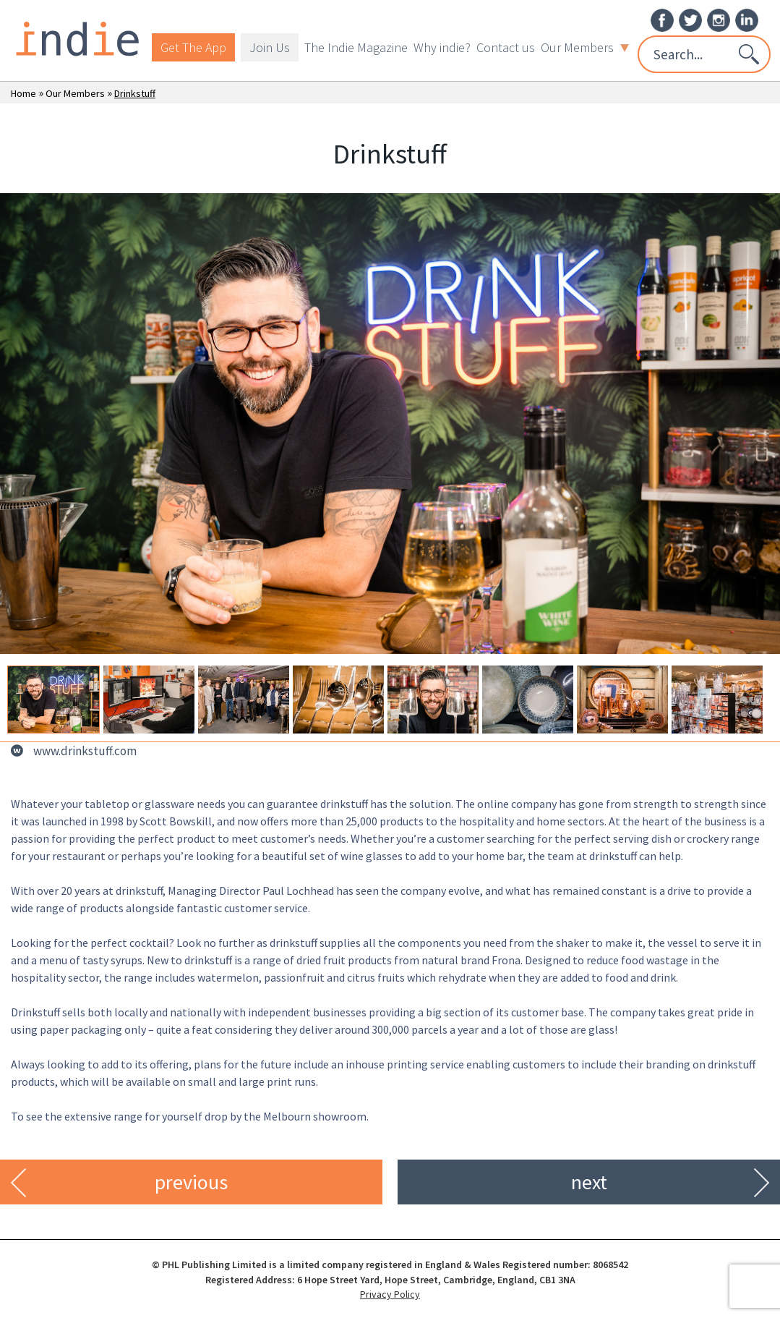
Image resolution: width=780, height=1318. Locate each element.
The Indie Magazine (356, 47)
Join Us (269, 47)
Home (23, 93)
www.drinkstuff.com (85, 751)
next (589, 1182)
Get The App (193, 47)
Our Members (585, 47)
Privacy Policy (390, 1294)
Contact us (505, 47)
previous (191, 1182)
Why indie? (442, 47)
